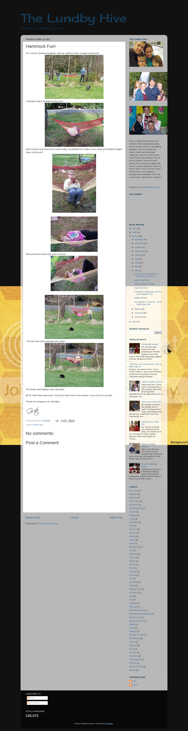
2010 (134, 322)
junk (41, 425)
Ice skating (134, 593)
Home (74, 517)
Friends (132, 575)
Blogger (109, 723)
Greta (134, 685)
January (138, 317)
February (139, 313)
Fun (131, 578)
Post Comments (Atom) (48, 523)
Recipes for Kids (136, 635)
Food (131, 568)
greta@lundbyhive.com (150, 187)
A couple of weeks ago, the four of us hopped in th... (148, 293)
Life (130, 600)
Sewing (132, 645)
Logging (132, 603)
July (137, 259)
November (139, 243)
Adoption (133, 494)
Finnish (132, 564)
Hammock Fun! (141, 288)
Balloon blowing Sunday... (148, 445)
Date (131, 526)
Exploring (133, 554)
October (138, 247)
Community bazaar (149, 344)
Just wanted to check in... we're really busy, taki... (148, 303)
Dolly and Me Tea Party (144, 284)
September (140, 251)
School (132, 642)
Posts (31, 698)
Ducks (132, 536)
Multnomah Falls (136, 621)
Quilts (131, 628)
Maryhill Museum (136, 610)
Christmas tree (135, 508)
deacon (132, 529)
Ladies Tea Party (141, 280)
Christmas (133, 505)
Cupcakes (133, 522)
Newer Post (33, 517)
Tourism (132, 663)
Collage (132, 515)
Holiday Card (135, 589)
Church (132, 512)
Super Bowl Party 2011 (151, 402)
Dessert (132, 533)
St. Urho (133, 652)
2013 (134, 228)
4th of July (133, 490)
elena (131, 543)
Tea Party (133, 656)
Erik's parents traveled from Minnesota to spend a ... (146, 275)
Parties (132, 624)
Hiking (132, 585)
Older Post (116, 517)
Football (132, 571)
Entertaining (134, 547)
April (137, 270)
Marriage (133, 607)
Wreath (132, 670)
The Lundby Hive (74, 18)
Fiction (132, 561)
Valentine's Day (136, 666)
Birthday (133, 498)
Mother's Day (135, 617)
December (139, 239)
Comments (33, 703)
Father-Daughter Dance (151, 382)
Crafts (132, 519)
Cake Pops (134, 501)
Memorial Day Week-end (140, 614)
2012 (134, 232)
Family (35, 425)
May (137, 266)
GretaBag (133, 582)
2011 (134, 236)
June (137, 263)
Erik (131, 550)
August (138, 255)
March (138, 309)
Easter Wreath (140, 298)
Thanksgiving (135, 659)
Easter (132, 540)
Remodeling (134, 638)
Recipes (132, 631)
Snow (131, 649)
